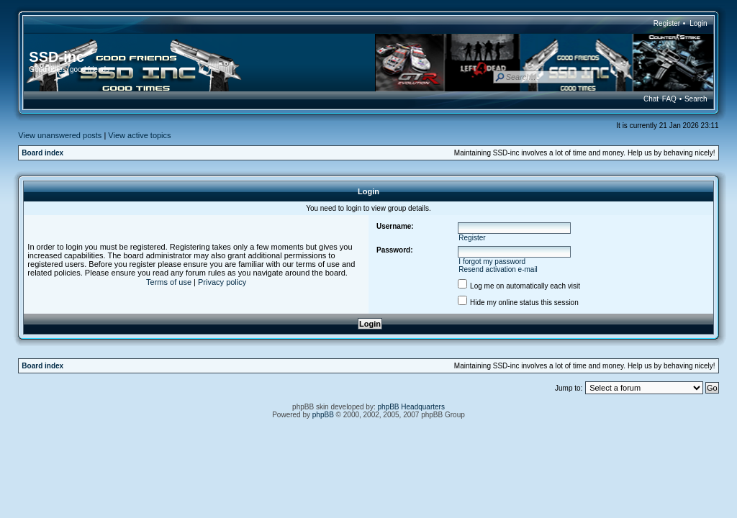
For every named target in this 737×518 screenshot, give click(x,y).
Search (695, 99)
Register (667, 23)
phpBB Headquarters (411, 407)
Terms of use (168, 282)
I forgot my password (491, 261)
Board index (42, 153)
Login (698, 23)
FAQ (669, 99)
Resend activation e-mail (498, 269)
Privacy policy (222, 282)
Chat (651, 99)
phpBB (323, 415)
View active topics (139, 135)
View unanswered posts (59, 135)
